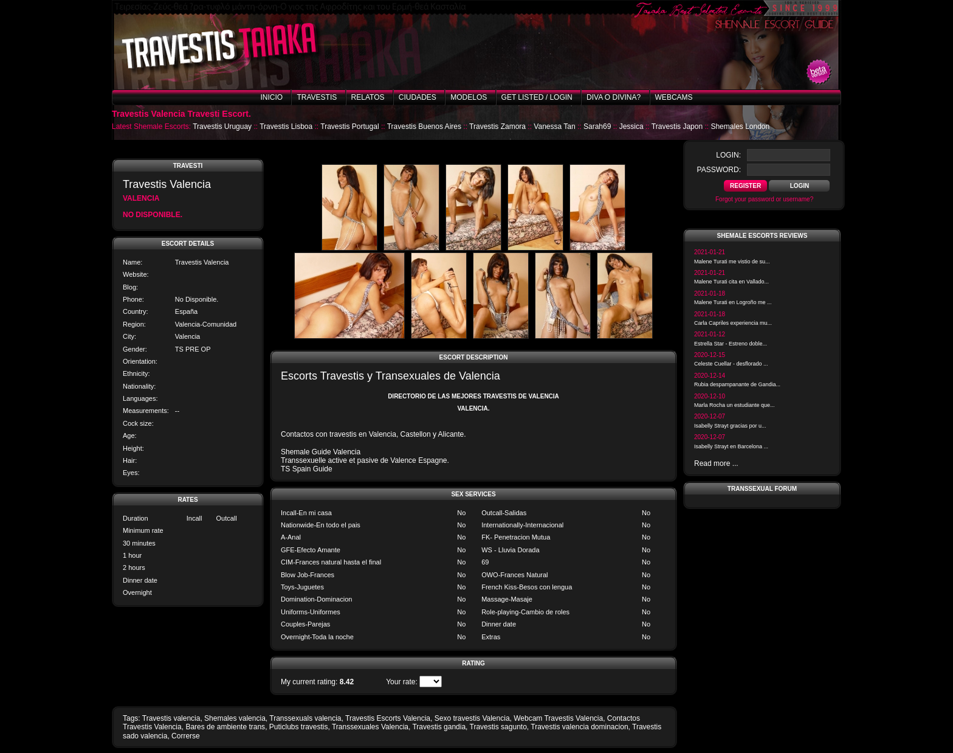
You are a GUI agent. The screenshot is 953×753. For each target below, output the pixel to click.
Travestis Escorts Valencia (387, 718)
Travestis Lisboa (286, 126)
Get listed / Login (537, 97)
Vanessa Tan (554, 126)
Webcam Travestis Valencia (558, 718)
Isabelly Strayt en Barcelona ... (731, 446)
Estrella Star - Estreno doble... (730, 344)
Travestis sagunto (498, 727)
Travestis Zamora (497, 126)
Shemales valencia (235, 718)
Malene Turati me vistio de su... (732, 262)
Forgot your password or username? (764, 199)
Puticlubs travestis (298, 727)
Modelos (468, 97)
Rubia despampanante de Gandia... (737, 384)
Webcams (674, 97)
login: (728, 155)
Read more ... (716, 463)
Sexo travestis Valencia (472, 718)
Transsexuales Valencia (370, 727)
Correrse (185, 736)
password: (719, 169)
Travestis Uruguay (222, 126)
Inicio (271, 97)
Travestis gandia (439, 727)
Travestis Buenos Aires (424, 126)
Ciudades (417, 97)
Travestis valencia (171, 718)
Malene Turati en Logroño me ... (733, 302)
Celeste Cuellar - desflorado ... (731, 364)
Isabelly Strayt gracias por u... (730, 426)
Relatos (368, 97)
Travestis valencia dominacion (579, 727)
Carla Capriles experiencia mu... (733, 323)
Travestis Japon (677, 126)
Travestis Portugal (349, 126)
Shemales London (739, 126)
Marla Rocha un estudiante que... (734, 405)
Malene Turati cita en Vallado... (731, 282)
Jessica (631, 126)
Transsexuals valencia (305, 718)
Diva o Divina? (614, 97)
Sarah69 (597, 126)
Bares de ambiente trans (225, 727)
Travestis (317, 97)
